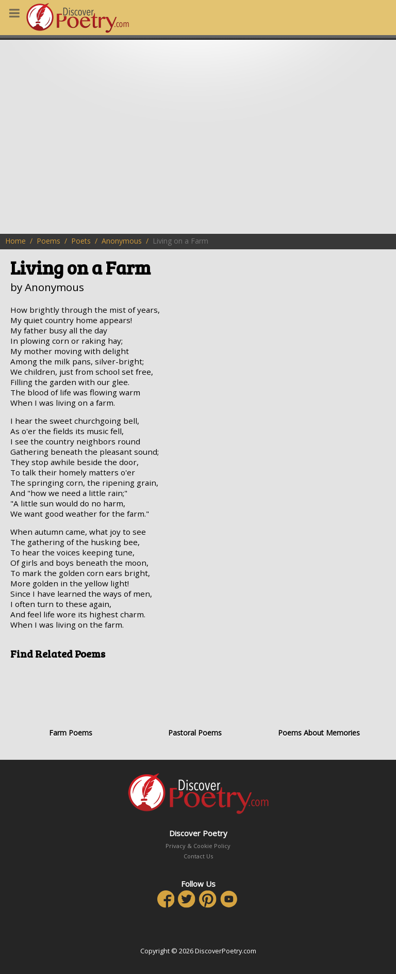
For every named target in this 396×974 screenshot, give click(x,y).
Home (15, 241)
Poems (48, 241)
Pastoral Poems (195, 702)
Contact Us (198, 856)
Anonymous (122, 241)
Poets (81, 241)
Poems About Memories (319, 702)
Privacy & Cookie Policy (198, 846)
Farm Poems (70, 702)
